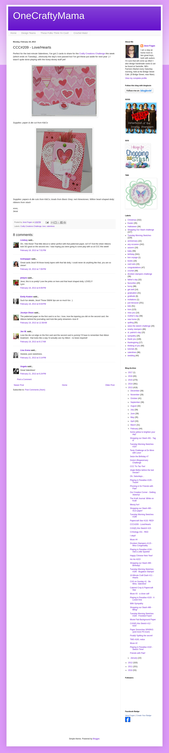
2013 (130, 387)
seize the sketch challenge (139, 326)
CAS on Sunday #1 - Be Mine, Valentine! (140, 582)
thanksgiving (133, 342)
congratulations (134, 267)
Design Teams (28, 33)
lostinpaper (25, 259)
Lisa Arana (25, 350)
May (132, 417)
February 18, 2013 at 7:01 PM (33, 250)
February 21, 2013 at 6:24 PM (33, 374)
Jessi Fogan (149, 46)
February (134, 429)
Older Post (110, 385)
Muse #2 (133, 643)
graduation (132, 293)
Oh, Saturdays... (137, 476)
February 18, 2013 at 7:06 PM (33, 269)
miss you (131, 313)
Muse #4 (133, 539)
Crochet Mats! (81, 33)
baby (130, 251)
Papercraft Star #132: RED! (142, 520)
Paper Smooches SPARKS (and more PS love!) (141, 630)
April (132, 421)
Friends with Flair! (137, 653)
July (132, 410)
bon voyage (133, 257)
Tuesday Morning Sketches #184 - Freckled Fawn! (142, 614)
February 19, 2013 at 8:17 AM (33, 342)
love (44, 226)
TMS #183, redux (137, 639)
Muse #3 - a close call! (139, 594)
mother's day (133, 316)
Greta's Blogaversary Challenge (139, 461)
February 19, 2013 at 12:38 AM (33, 323)
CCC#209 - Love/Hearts (140, 524)
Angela (23, 366)
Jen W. (23, 331)
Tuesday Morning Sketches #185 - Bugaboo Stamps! (142, 570)
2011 (130, 666)
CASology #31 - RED (139, 532)
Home (13, 33)
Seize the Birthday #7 (139, 456)
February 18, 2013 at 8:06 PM (33, 288)
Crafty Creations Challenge (92, 53)
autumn (131, 247)
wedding (131, 355)
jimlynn (23, 278)
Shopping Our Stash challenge (141, 230)
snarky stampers (135, 329)
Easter (130, 223)
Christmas (132, 220)
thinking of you (134, 346)
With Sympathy (136, 603)
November (135, 395)
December (135, 391)
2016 (130, 376)
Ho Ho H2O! (135, 559)
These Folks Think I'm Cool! (55, 33)
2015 (130, 380)
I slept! (133, 536)
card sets (132, 264)
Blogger (96, 739)
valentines (51, 226)
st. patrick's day (134, 332)
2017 (130, 372)
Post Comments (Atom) (35, 390)
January (134, 658)
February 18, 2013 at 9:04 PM (33, 304)
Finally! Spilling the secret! (141, 635)
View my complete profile (136, 78)
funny (130, 286)
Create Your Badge (143, 715)
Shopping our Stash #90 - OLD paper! (141, 509)
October (134, 398)
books (130, 261)
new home (132, 319)
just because (133, 303)
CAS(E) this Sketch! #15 (140, 528)
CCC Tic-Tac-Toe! (137, 466)
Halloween (132, 226)
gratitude (131, 296)
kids (129, 306)
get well (131, 289)
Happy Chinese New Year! (141, 555)
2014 (130, 384)
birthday (131, 254)
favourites (132, 283)
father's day (133, 280)
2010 (130, 670)
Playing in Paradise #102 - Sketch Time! (141, 648)
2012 (130, 663)
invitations (132, 299)
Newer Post (19, 385)
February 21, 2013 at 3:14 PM (33, 358)
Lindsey (24, 240)
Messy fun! (134, 504)
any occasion (133, 244)
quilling (131, 322)
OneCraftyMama (48, 15)
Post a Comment (24, 379)
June (132, 413)
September (135, 402)
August (133, 406)
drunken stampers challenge (140, 274)
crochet (131, 271)
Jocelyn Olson (27, 313)
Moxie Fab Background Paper (143, 619)
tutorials (131, 349)
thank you (132, 339)
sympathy (132, 336)
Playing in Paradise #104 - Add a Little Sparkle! (141, 550)
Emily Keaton (26, 297)
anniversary (133, 241)
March (133, 425)
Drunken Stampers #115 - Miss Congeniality (141, 544)
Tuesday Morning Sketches (139, 235)
